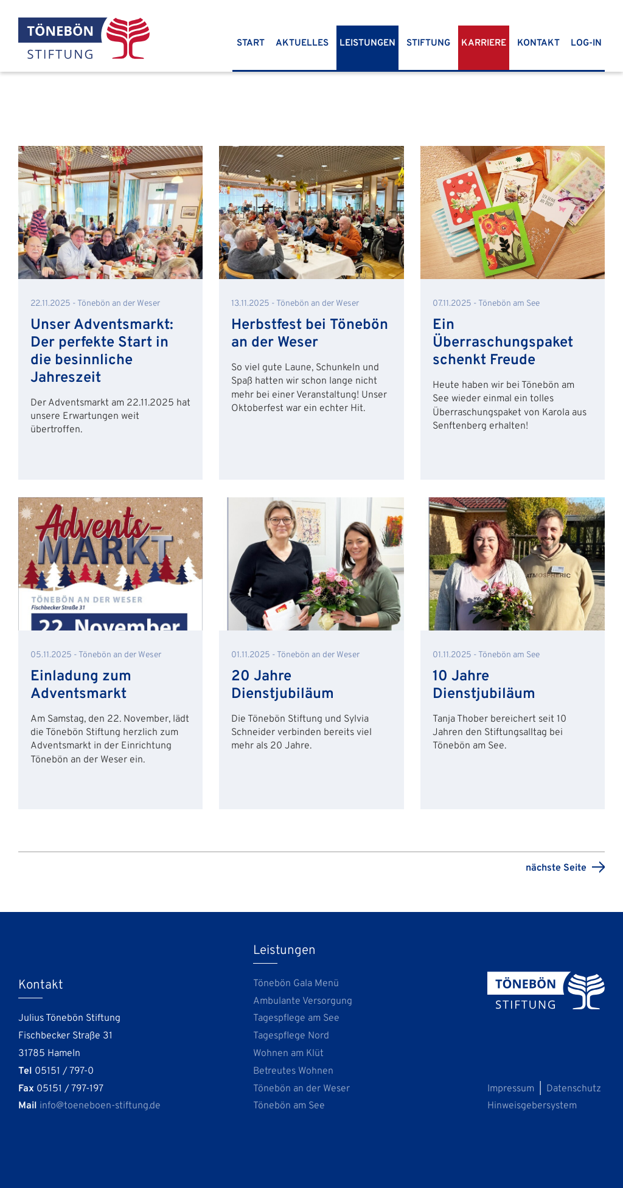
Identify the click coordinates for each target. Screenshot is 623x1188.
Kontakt (538, 43)
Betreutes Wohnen (293, 1071)
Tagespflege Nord (291, 1036)
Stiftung (428, 43)
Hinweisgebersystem (532, 1106)
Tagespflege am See (296, 1018)
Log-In (586, 43)
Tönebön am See (289, 1106)
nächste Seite (556, 868)
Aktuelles (302, 43)
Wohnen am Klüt (288, 1054)
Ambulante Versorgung (302, 1001)
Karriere (483, 43)
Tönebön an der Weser (301, 1089)
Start (251, 43)
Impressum (510, 1089)
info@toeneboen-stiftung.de (100, 1106)
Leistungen (367, 43)
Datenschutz (573, 1089)
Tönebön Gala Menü (296, 984)
